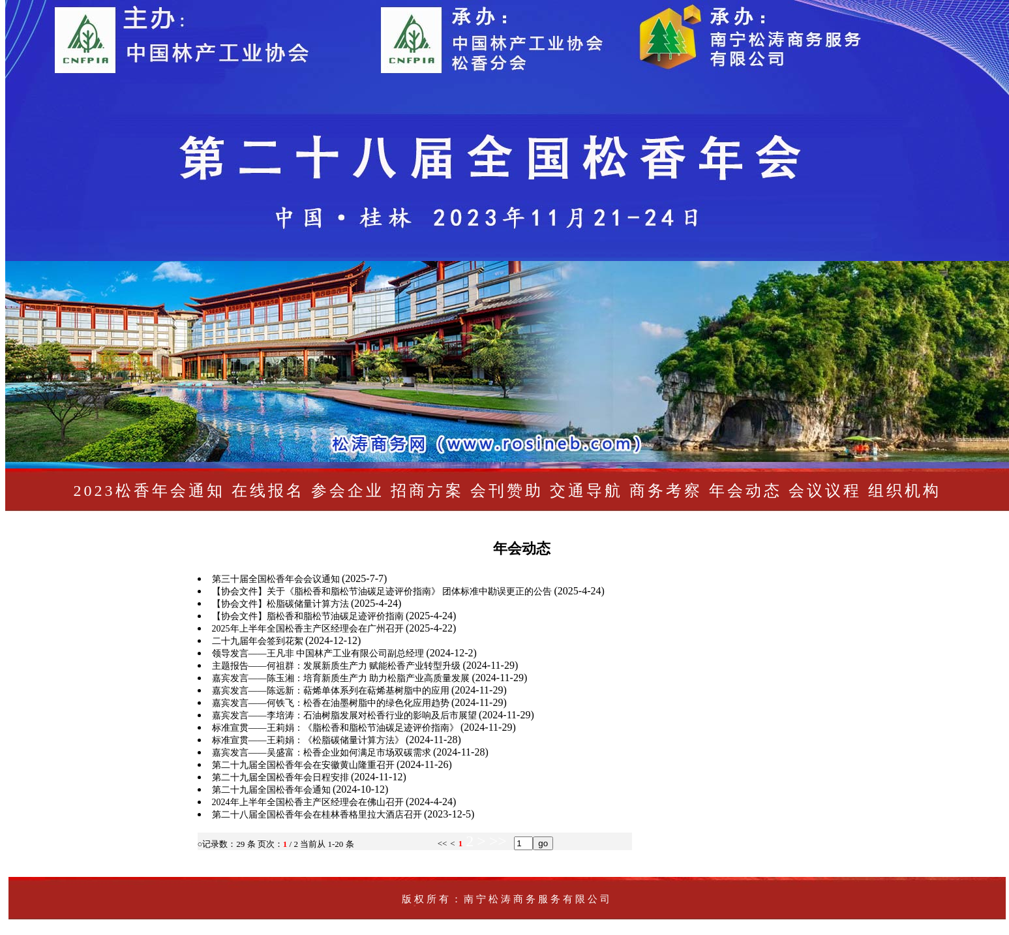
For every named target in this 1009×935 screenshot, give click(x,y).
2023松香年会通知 (149, 490)
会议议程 (825, 490)
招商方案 (427, 490)
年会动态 (745, 490)
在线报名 (268, 490)
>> (498, 841)
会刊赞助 (506, 490)
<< (442, 843)
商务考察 (665, 490)
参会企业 (347, 490)
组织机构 (904, 490)
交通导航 (586, 490)
